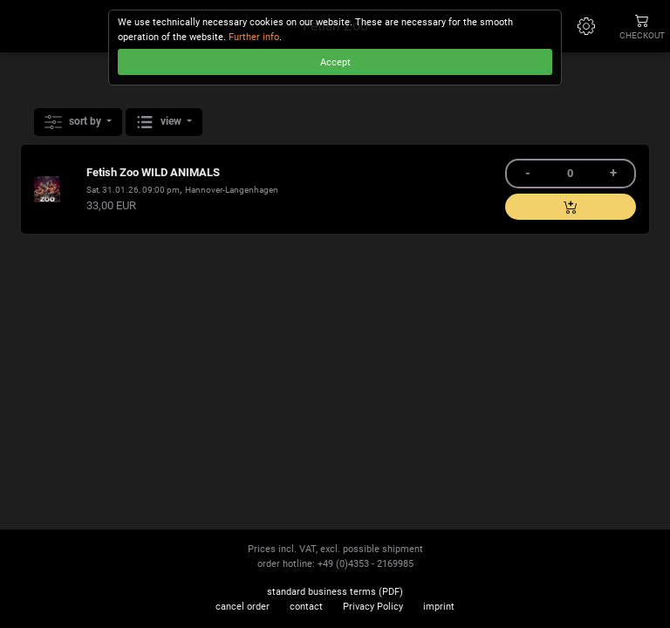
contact (306, 606)
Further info (254, 37)
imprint (439, 606)
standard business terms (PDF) (335, 591)
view (160, 122)
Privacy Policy (373, 606)
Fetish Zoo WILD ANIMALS (153, 172)
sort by (74, 122)
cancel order (242, 606)
